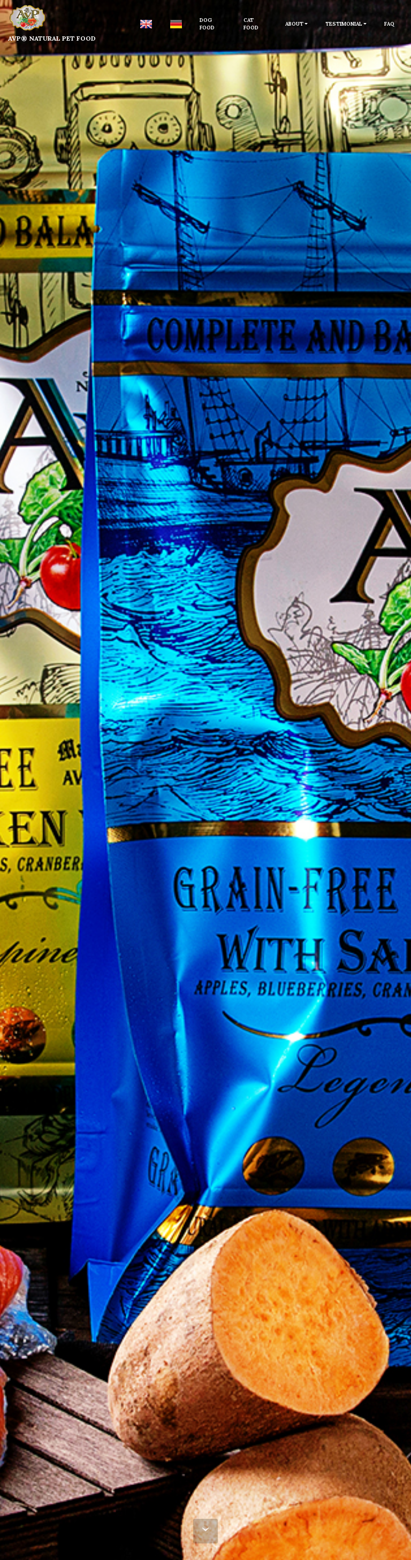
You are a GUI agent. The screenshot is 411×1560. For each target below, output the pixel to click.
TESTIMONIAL (343, 23)
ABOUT (294, 23)
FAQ (389, 23)
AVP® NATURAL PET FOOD (52, 38)
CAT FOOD (250, 24)
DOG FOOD (207, 24)
